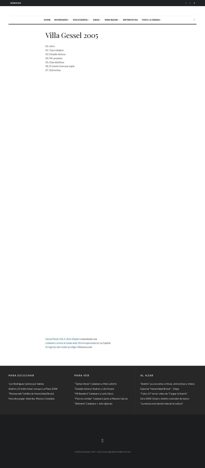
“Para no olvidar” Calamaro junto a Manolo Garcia (101, 398)
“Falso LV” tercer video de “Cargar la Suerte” (163, 393)
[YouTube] (190, 3)
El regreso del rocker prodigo (61, 346)
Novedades (61, 20)
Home (47, 20)
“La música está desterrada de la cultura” (161, 403)
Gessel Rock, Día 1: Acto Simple (62, 338)
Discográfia (80, 20)
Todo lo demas (151, 20)
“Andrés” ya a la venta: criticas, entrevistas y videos (167, 383)
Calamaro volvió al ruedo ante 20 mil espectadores (72, 342)
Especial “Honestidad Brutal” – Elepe (159, 388)
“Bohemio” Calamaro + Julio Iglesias (93, 403)
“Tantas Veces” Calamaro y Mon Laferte (95, 383)
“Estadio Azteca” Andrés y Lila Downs (94, 388)
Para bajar (111, 20)
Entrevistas (130, 20)
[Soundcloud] (186, 3)
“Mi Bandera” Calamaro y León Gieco (93, 393)
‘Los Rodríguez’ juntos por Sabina (26, 383)
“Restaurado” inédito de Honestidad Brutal (31, 393)
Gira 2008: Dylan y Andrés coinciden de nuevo (164, 398)
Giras (96, 20)
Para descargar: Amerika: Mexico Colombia (31, 398)
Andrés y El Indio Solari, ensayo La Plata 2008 (33, 388)
